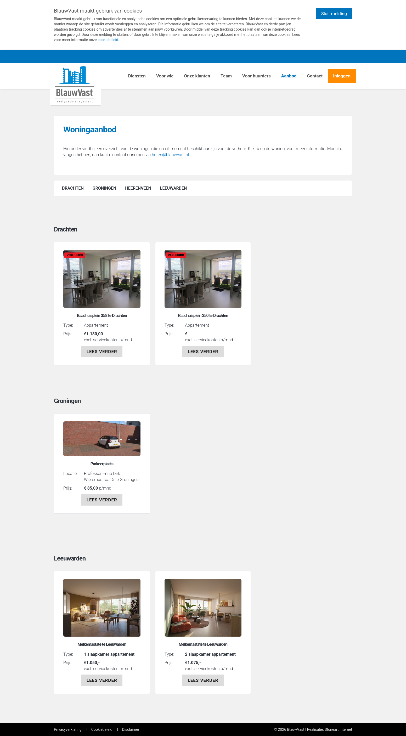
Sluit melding (334, 13)
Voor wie (165, 75)
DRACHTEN (73, 188)
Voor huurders (256, 75)
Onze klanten (197, 75)
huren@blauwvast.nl (170, 154)
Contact (315, 75)
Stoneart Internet (338, 729)
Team (226, 75)
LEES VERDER (102, 351)
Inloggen (342, 75)
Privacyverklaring (68, 729)
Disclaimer (130, 729)
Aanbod (289, 75)
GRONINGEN (104, 188)
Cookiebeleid (101, 729)
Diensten (136, 75)
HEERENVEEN (138, 188)
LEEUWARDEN (173, 188)
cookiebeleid (108, 40)
